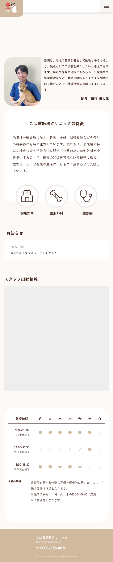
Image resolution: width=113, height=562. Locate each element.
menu (106, 6)
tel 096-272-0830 (51, 548)
